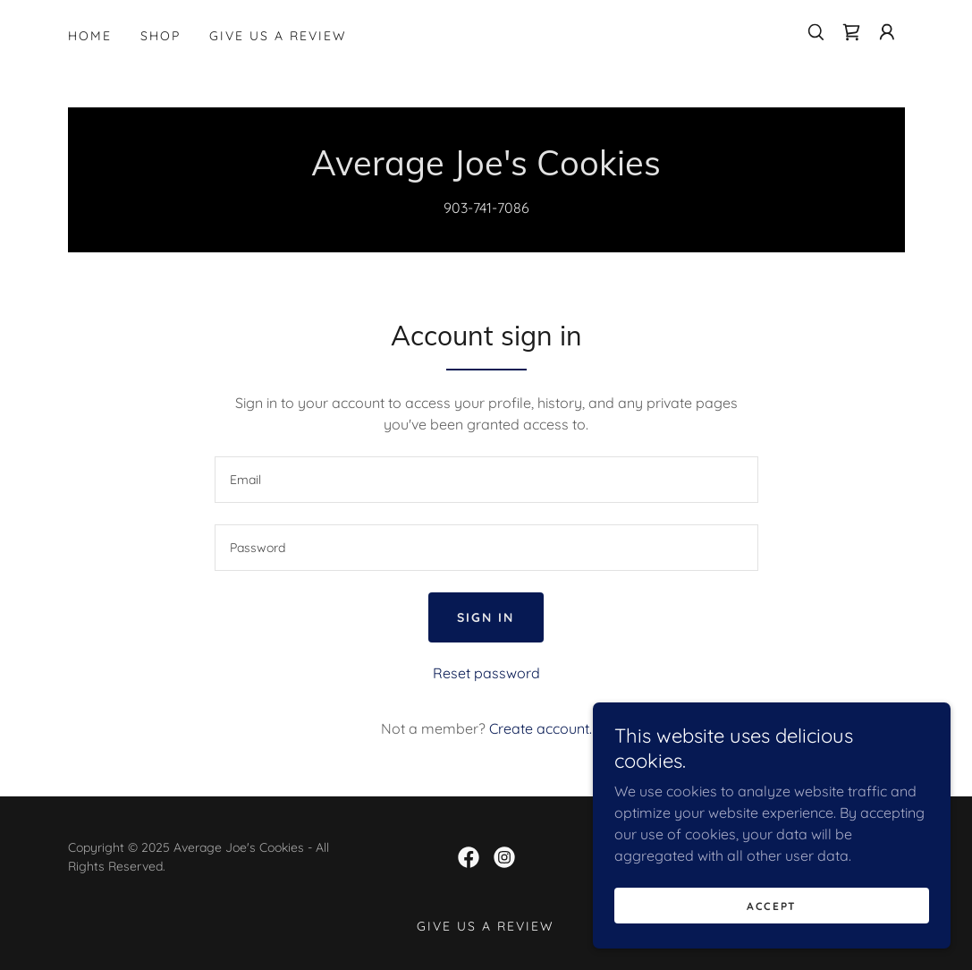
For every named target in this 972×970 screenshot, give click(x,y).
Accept (772, 906)
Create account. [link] (540, 728)
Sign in (485, 617)
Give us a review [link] (278, 36)
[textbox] (486, 479)
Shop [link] (160, 36)
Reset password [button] (486, 673)
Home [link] (90, 36)
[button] (887, 32)
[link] (851, 32)
